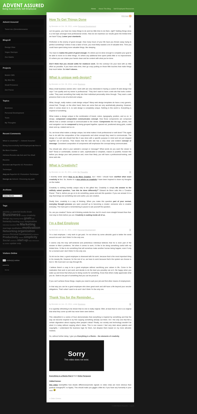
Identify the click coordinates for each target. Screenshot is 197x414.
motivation (31, 228)
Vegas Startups (11, 52)
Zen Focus (9, 90)
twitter (7, 243)
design (6, 218)
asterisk (16, 212)
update (13, 243)
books (23, 212)
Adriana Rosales (10, 155)
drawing (16, 218)
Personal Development (14, 113)
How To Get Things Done (67, 19)
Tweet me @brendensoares (16, 29)
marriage (7, 228)
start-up (22, 240)
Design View (10, 47)
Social (6, 240)
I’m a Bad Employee (64, 223)
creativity (31, 215)
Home (93, 9)
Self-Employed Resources (124, 9)
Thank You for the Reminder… (71, 297)
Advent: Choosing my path (23, 179)
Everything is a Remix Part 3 (61, 376)
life (18, 225)
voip (19, 243)
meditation (17, 228)
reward (21, 237)
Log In (132, 406)
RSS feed (124, 16)
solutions (13, 240)
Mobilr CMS (10, 75)
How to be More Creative (79, 177)
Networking (10, 231)
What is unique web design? (70, 77)
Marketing (27, 224)
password (6, 234)
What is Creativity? (63, 165)
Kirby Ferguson (84, 376)
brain (29, 212)
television (35, 240)
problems (35, 234)
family (21, 218)
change (23, 215)
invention (13, 225)
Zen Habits (9, 57)
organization (26, 231)
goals (28, 218)
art (11, 212)
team (30, 240)
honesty (7, 221)
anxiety (6, 212)
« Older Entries (55, 398)
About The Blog (105, 9)
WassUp (7, 270)
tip (4, 243)
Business (9, 108)
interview (6, 225)
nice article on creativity (86, 179)
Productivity (10, 237)
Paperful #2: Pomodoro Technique (24, 174)
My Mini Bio (10, 80)
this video (53, 385)
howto (22, 221)
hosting (16, 221)
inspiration (31, 221)
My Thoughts (10, 123)
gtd (33, 218)
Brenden (6, 165)
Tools (7, 118)
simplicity (30, 237)
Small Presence (11, 85)
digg (11, 218)
